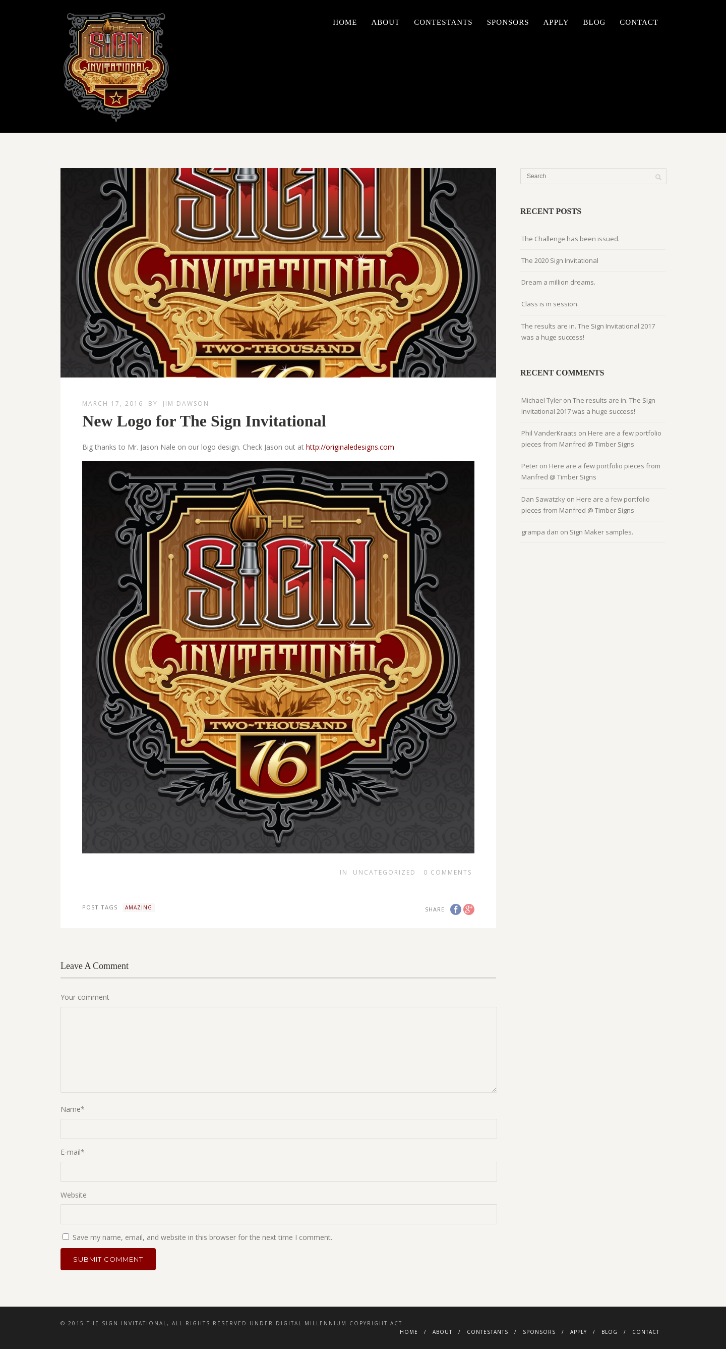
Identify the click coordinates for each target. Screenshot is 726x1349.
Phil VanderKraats (549, 433)
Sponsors (508, 22)
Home (345, 22)
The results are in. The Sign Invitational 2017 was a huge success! (588, 331)
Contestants (443, 22)
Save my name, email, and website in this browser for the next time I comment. (202, 1237)
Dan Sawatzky (543, 499)
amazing (138, 907)
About (385, 22)
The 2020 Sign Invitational (559, 260)
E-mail (72, 1152)
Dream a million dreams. (558, 282)
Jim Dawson (186, 403)
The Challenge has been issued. (570, 238)
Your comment (84, 997)
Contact (639, 22)
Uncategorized (384, 872)
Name (72, 1109)
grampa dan (540, 531)
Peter (529, 465)
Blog (594, 22)
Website (73, 1195)
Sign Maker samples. (601, 531)
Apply (556, 22)
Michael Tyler (541, 400)
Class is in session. (550, 303)
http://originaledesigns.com (350, 447)
